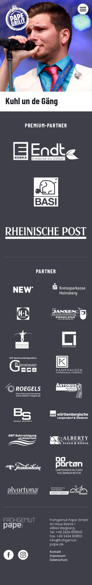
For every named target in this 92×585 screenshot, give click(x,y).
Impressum (58, 555)
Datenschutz (59, 560)
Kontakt (55, 551)
